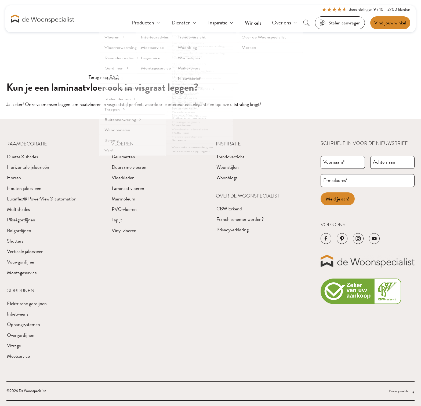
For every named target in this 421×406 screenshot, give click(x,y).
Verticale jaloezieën (25, 251)
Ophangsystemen (23, 324)
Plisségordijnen (21, 219)
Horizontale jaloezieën (28, 167)
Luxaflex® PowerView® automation (42, 198)
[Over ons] (285, 22)
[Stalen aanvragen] (340, 22)
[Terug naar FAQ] (63, 77)
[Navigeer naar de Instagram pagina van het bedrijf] (358, 238)
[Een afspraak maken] (390, 22)
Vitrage (14, 345)
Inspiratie (228, 143)
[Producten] (146, 22)
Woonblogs (226, 177)
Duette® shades (22, 156)
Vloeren (122, 143)
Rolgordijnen (19, 230)
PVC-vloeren (124, 209)
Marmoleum (123, 198)
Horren (14, 177)
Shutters (15, 240)
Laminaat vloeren (128, 188)
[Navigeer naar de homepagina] (42, 18)
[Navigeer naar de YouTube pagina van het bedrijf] (374, 238)
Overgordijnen (20, 335)
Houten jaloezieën (24, 188)
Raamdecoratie (26, 143)
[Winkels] (253, 22)
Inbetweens (17, 313)
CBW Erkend (229, 208)
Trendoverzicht (230, 156)
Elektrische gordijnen (27, 303)
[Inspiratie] (221, 22)
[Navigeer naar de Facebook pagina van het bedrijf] (326, 238)
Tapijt (117, 219)
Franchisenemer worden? (240, 219)
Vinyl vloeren (124, 230)
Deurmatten (123, 156)
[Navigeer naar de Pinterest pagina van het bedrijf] (342, 238)
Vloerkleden (123, 177)
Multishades (18, 209)
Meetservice (18, 356)
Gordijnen (20, 290)
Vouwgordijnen (21, 261)
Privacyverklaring (232, 229)
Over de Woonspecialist (248, 195)
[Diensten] (184, 22)
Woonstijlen (227, 167)
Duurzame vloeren (129, 167)
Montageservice (22, 272)
